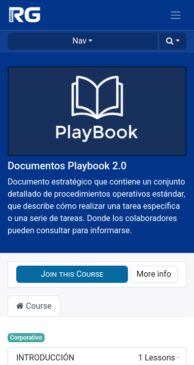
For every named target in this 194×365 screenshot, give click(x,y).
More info (154, 274)
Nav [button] (80, 41)
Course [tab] (34, 306)
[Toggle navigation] (175, 15)
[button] (172, 41)
